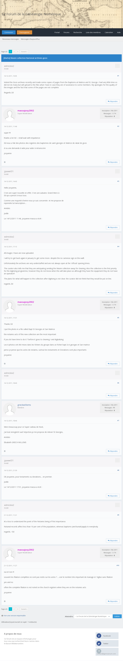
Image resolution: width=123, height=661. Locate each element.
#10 (118, 565)
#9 (118, 515)
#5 (118, 318)
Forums (66, 32)
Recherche (78, 32)
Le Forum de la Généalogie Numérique (31, 14)
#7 (118, 420)
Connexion (8, 32)
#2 (118, 126)
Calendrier (109, 32)
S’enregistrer (24, 32)
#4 (118, 246)
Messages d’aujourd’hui (30, 39)
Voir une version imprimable (15, 615)
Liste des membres (93, 32)
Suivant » (24, 52)
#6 (118, 383)
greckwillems (24, 404)
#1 (118, 76)
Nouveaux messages (10, 39)
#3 (118, 181)
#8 (118, 470)
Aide (119, 32)
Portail (57, 32)
